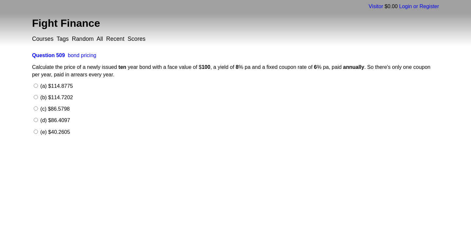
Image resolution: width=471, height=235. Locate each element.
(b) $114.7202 (56, 97)
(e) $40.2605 (54, 132)
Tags (63, 39)
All (99, 39)
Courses (43, 39)
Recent (115, 39)
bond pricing (82, 55)
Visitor (376, 6)
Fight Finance (66, 23)
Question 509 (48, 55)
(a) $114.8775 (56, 86)
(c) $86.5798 (54, 109)
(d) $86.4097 (54, 120)
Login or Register (419, 6)
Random (83, 39)
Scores (137, 39)
